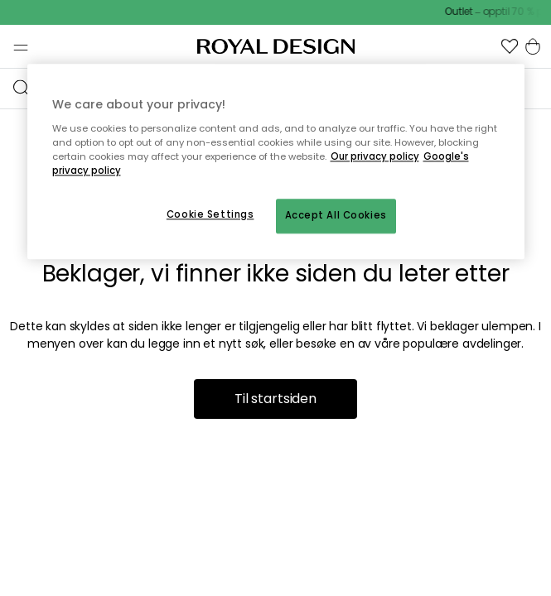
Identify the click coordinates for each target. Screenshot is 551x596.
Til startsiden (275, 398)
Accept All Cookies (336, 215)
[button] (509, 46)
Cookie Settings (210, 214)
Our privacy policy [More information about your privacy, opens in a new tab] (375, 156)
